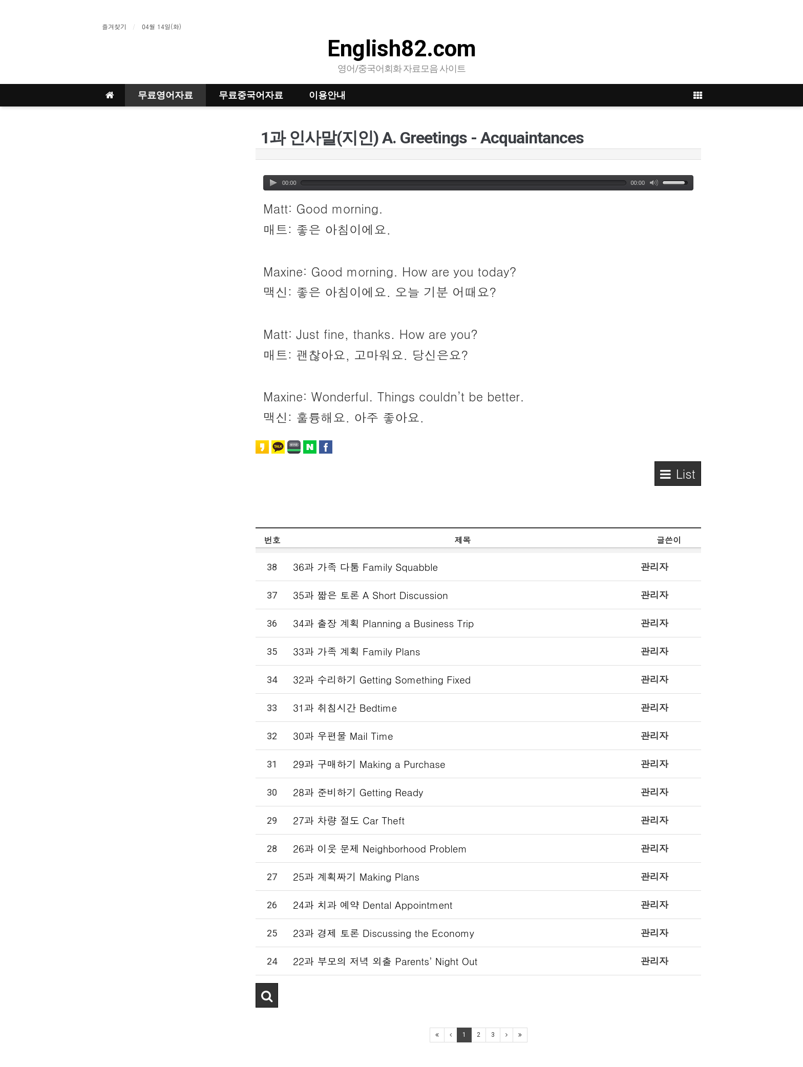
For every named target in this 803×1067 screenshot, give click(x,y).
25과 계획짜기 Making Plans (356, 876)
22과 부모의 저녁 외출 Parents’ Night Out (385, 961)
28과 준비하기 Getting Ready (358, 792)
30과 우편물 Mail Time (343, 735)
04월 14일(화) (161, 26)
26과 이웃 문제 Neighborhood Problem (380, 848)
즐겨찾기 (114, 26)
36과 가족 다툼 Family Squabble (365, 566)
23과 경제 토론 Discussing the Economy (383, 933)
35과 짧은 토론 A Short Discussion (370, 595)
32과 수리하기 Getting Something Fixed (382, 679)
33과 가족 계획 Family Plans (356, 651)
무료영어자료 (165, 95)
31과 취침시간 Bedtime (345, 707)
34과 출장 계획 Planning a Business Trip (383, 623)
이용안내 (327, 95)
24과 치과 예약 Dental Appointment (373, 904)
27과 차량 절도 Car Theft (349, 820)
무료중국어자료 (251, 95)
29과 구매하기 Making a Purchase (369, 764)
